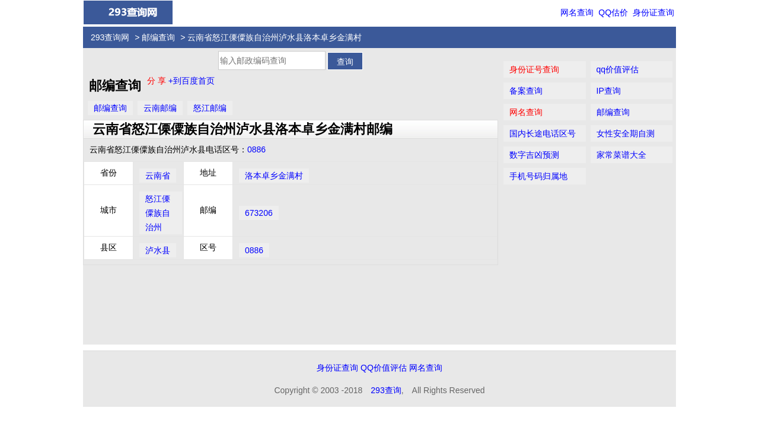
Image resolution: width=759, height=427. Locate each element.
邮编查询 (158, 37)
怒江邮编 (210, 108)
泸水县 (157, 250)
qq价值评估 (618, 69)
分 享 (157, 80)
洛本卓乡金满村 (274, 175)
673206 (259, 213)
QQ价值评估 (384, 367)
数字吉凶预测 (534, 155)
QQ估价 (613, 12)
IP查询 (609, 90)
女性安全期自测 (626, 133)
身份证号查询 (534, 69)
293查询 (386, 390)
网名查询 (577, 12)
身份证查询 (653, 12)
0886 (256, 149)
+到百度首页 (191, 80)
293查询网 (110, 37)
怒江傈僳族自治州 (157, 213)
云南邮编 (160, 108)
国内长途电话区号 (542, 133)
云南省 (157, 175)
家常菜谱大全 (621, 155)
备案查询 (526, 90)
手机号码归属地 (538, 176)
